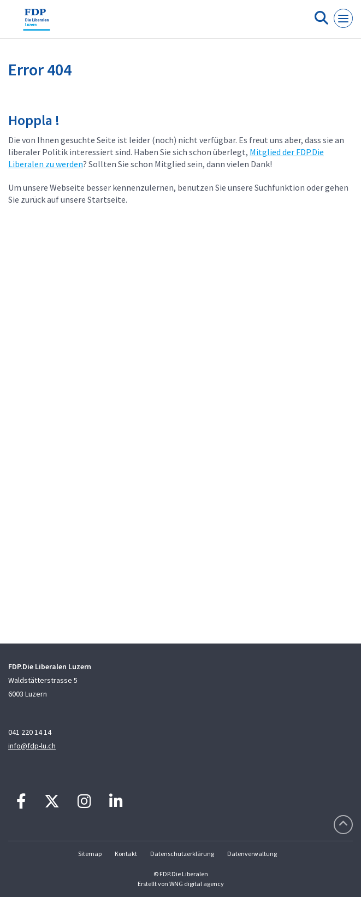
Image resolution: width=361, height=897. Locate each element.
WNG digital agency (196, 884)
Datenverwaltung (252, 853)
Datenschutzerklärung (182, 853)
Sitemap (90, 853)
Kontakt (126, 853)
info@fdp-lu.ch (32, 746)
